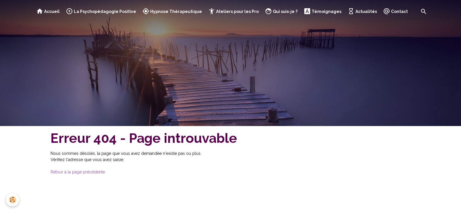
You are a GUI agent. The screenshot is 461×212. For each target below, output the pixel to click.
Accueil (48, 11)
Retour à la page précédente (78, 172)
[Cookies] (12, 199)
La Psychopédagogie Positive (101, 11)
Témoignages (322, 11)
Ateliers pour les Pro (233, 11)
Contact (395, 11)
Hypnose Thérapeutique (172, 11)
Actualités (362, 11)
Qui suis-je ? (281, 11)
